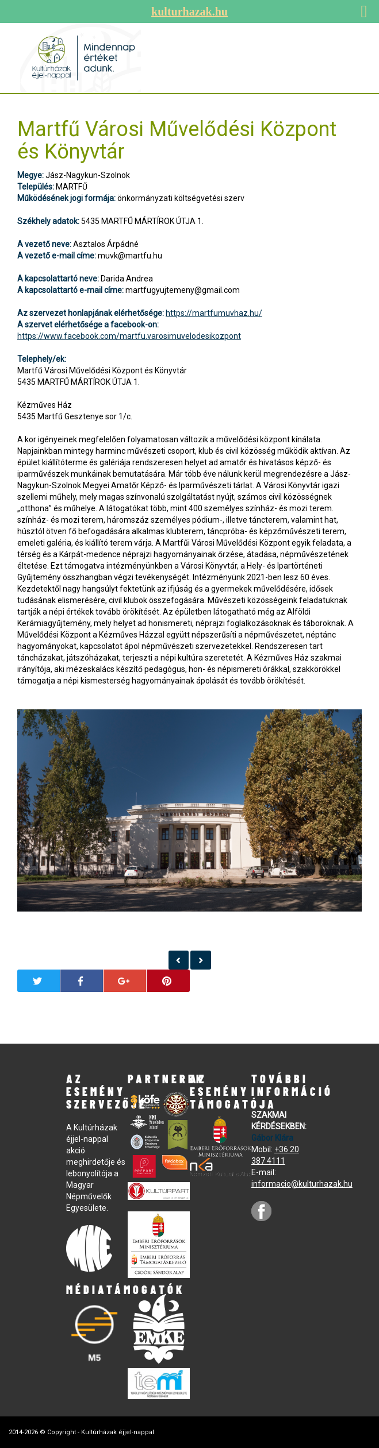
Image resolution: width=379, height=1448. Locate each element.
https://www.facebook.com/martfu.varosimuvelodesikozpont (129, 336)
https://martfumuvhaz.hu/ (214, 313)
